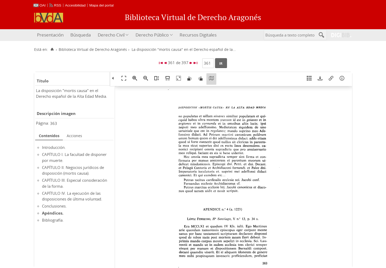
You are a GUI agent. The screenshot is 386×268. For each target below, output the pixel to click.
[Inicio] (52, 49)
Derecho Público (152, 35)
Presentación (50, 35)
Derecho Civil (111, 35)
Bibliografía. (53, 220)
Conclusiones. (54, 206)
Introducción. (54, 147)
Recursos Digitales (198, 35)
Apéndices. (52, 213)
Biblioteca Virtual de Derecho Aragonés (93, 49)
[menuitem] (51, 35)
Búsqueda (80, 35)
